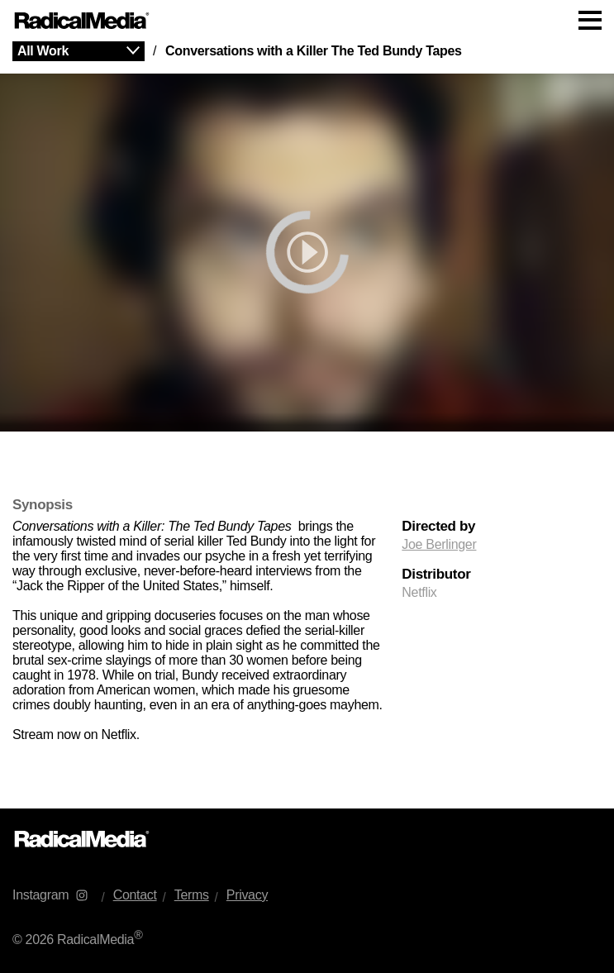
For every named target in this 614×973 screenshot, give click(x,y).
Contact (135, 895)
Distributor (436, 574)
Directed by (438, 526)
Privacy (247, 895)
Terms (191, 895)
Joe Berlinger (439, 544)
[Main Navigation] (307, 20)
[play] (307, 253)
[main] (307, 424)
